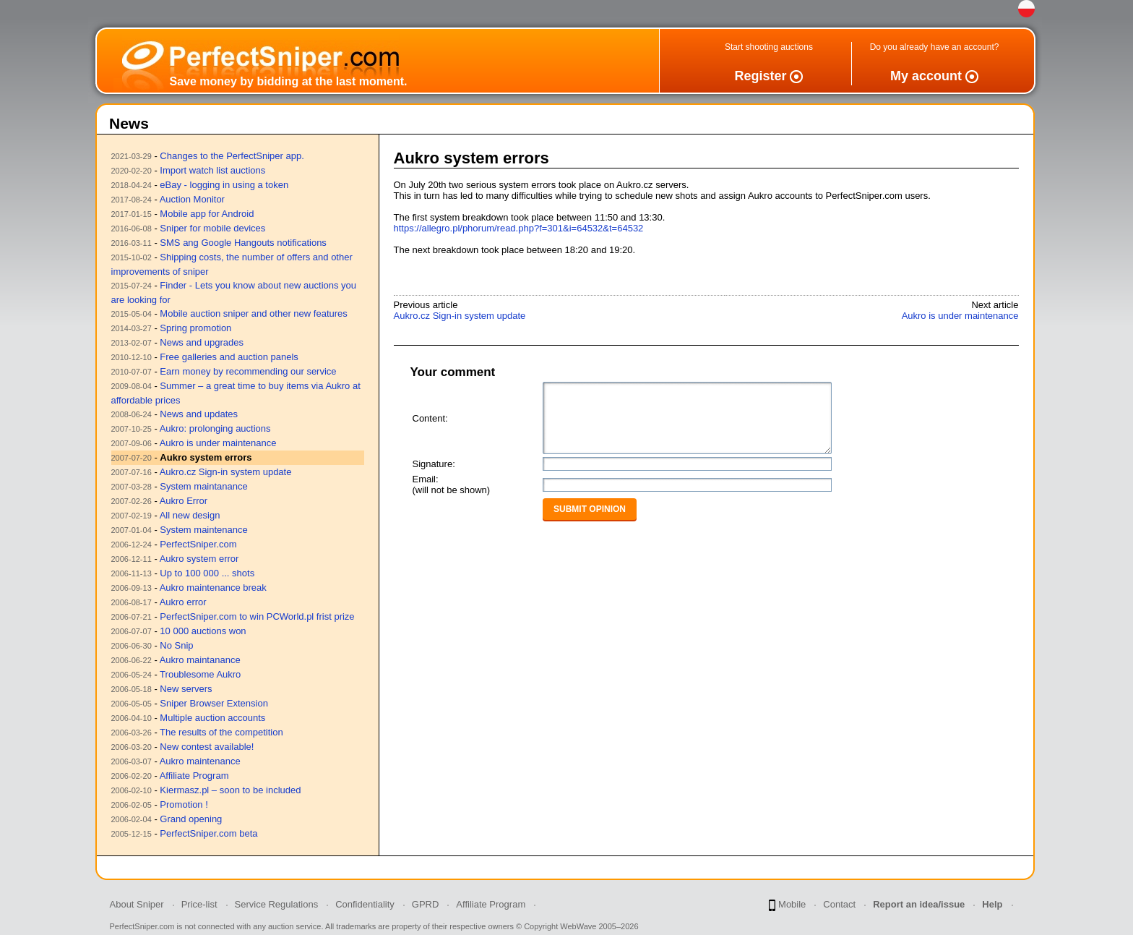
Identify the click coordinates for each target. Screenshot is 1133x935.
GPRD (425, 904)
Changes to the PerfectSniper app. (231, 155)
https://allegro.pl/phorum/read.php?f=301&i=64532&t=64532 (519, 228)
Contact (839, 904)
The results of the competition (221, 732)
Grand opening (191, 819)
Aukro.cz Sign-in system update (226, 471)
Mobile (787, 905)
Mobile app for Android (207, 213)
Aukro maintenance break (213, 587)
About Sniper (137, 904)
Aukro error (183, 602)
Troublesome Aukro (200, 674)
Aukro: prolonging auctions (215, 428)
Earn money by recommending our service (248, 371)
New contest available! (207, 746)
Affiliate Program (194, 775)
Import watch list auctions (212, 170)
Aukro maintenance (200, 761)
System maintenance (203, 529)
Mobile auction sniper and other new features (253, 313)
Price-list (199, 904)
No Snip (176, 645)
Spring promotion (195, 328)
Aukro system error (199, 558)
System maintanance (203, 486)
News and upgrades (202, 342)
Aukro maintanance (200, 659)
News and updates (199, 414)
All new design (190, 515)
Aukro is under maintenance (218, 442)
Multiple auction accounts (212, 717)
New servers (186, 688)
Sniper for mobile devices (212, 228)
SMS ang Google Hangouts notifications (243, 242)
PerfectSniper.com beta (208, 833)
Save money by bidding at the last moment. (289, 81)
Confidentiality (365, 904)
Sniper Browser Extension (214, 703)
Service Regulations (277, 904)
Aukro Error (183, 500)
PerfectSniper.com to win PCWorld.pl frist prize (257, 616)
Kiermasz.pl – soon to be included (230, 790)
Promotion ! (183, 804)
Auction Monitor (192, 199)
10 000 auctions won (203, 631)
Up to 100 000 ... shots (207, 573)
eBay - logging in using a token (224, 184)
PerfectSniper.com (198, 544)
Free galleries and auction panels (229, 356)
